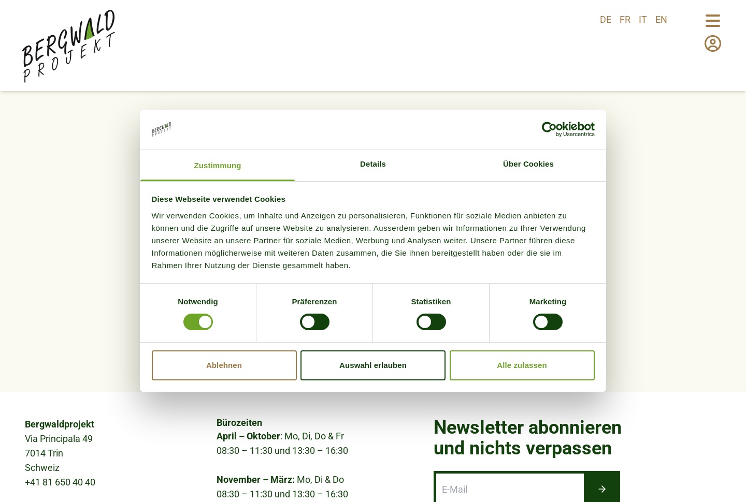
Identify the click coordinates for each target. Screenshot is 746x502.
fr (625, 19)
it (643, 19)
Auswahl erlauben (373, 365)
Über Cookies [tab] (528, 163)
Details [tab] (373, 163)
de (605, 19)
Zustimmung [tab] (217, 165)
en (661, 19)
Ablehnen (224, 365)
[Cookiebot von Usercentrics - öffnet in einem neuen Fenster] (549, 129)
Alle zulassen (522, 365)
